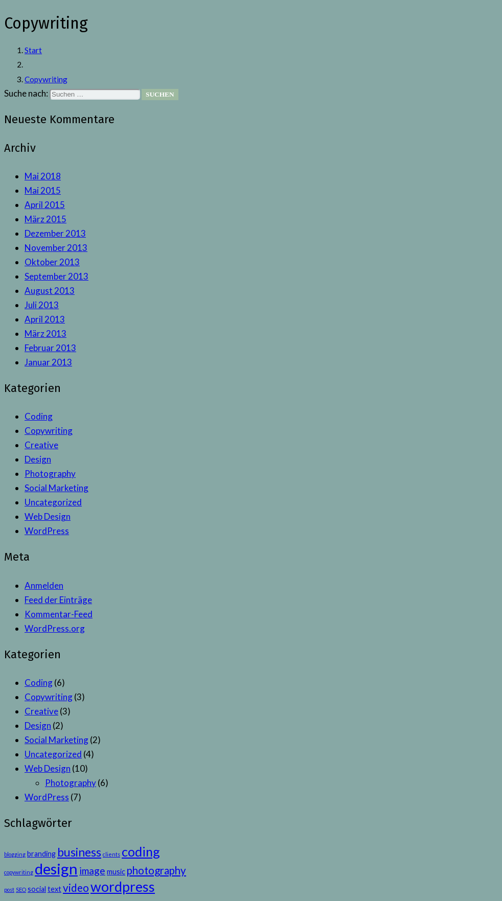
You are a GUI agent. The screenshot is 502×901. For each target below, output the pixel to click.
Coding (39, 416)
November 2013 (56, 247)
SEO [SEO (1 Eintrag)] (21, 889)
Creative (41, 445)
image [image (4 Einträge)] (92, 870)
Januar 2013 (48, 362)
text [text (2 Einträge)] (54, 889)
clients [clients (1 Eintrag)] (111, 854)
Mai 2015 (43, 190)
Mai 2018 (43, 176)
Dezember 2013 (55, 233)
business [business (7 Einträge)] (79, 852)
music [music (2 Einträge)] (116, 871)
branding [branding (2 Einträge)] (41, 853)
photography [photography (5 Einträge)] (156, 870)
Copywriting (49, 430)
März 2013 (45, 333)
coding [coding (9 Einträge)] (141, 851)
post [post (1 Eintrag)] (9, 889)
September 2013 (56, 276)
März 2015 (45, 219)
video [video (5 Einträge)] (76, 888)
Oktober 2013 (52, 262)
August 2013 (50, 290)
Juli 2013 (42, 304)
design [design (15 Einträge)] (56, 868)
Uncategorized (53, 502)
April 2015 (45, 204)
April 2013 (45, 319)
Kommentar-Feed (59, 614)
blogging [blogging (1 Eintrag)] (15, 854)
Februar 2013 (50, 347)
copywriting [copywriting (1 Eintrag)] (18, 872)
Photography (50, 473)
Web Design (48, 516)
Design (38, 459)
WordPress (47, 530)
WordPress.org (55, 628)
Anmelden (44, 585)
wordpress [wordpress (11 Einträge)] (122, 887)
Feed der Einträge (58, 599)
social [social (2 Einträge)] (37, 889)
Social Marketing (56, 487)
